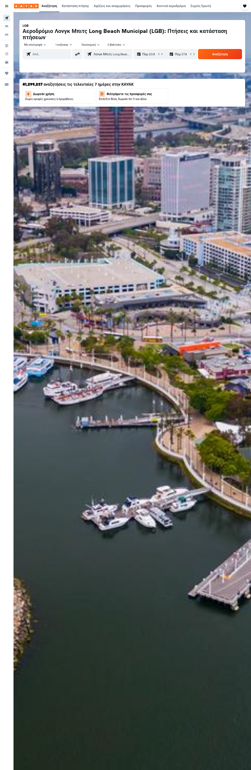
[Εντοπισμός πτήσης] (7, 54)
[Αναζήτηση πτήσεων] (7, 18)
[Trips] (7, 73)
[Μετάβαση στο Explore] (7, 46)
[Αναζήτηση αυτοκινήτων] (7, 34)
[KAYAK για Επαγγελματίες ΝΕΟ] (7, 62)
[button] (6, 6)
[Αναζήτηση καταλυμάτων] (7, 26)
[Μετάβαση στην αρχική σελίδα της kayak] (26, 6)
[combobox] (35, 45)
